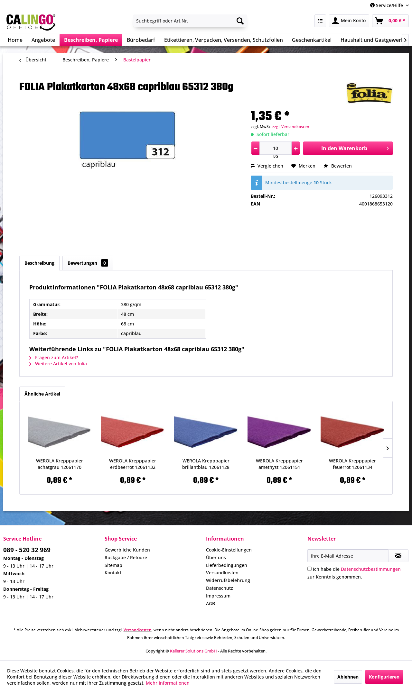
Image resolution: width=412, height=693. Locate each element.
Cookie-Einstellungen (229, 550)
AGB (210, 603)
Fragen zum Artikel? (53, 357)
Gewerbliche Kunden (127, 550)
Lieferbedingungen (226, 565)
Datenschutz (219, 588)
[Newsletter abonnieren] (398, 555)
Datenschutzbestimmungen (371, 569)
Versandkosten (222, 573)
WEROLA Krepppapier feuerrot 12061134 (352, 464)
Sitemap (113, 565)
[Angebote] (43, 40)
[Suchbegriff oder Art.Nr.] (190, 20)
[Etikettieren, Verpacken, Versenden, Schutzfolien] (223, 40)
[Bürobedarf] (141, 40)
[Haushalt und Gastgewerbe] (374, 40)
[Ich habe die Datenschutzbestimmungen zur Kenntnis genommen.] (309, 569)
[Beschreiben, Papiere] (91, 40)
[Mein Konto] (349, 20)
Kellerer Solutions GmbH (193, 651)
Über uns (216, 557)
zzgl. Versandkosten (290, 126)
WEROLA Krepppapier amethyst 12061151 (279, 464)
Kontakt (113, 573)
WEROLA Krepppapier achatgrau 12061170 (59, 464)
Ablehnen (348, 677)
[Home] (15, 40)
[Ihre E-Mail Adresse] (348, 555)
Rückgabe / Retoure (126, 557)
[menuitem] (190, 20)
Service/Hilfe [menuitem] (387, 5)
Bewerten (337, 166)
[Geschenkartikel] (311, 40)
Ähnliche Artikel (42, 394)
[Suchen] (240, 20)
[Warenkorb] (390, 20)
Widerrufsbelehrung (228, 580)
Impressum (218, 596)
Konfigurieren (384, 677)
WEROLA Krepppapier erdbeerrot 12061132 (132, 464)
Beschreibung (39, 263)
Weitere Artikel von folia (58, 363)
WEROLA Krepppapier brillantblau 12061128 (205, 464)
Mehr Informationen (168, 683)
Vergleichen (267, 166)
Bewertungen (88, 263)
